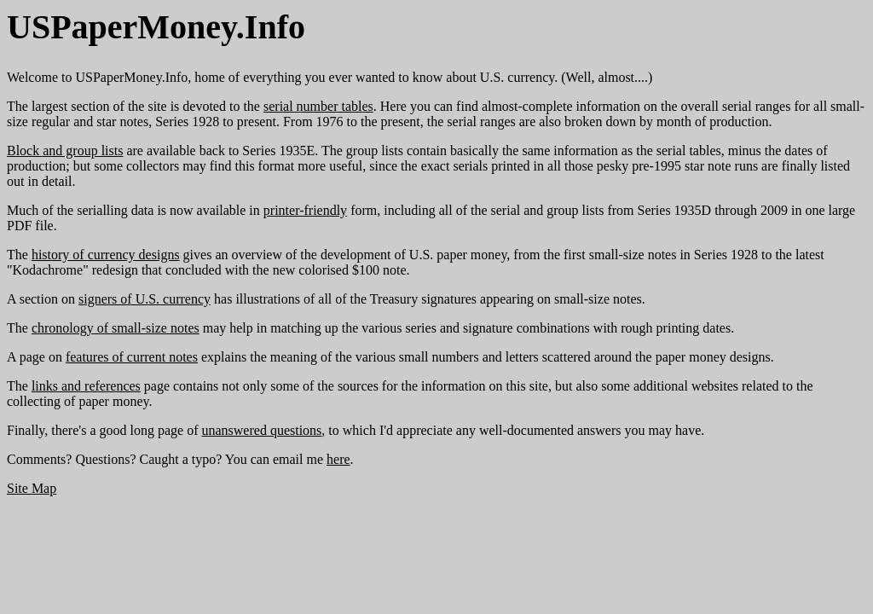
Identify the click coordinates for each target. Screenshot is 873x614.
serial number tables (318, 106)
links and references (86, 386)
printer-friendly (305, 210)
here (338, 459)
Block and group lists (65, 150)
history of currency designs (106, 254)
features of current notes (132, 357)
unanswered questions (261, 430)
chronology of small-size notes (115, 328)
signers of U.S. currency (144, 299)
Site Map (31, 488)
